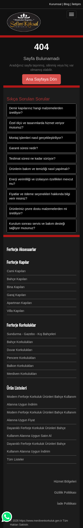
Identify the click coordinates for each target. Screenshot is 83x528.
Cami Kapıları (16, 271)
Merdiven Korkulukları (22, 373)
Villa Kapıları (15, 311)
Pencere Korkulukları (21, 358)
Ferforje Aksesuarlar (21, 249)
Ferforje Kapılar (18, 262)
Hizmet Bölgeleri (65, 481)
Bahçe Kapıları (17, 279)
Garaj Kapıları (16, 295)
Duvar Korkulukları (19, 350)
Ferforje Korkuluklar (21, 325)
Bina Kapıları (16, 287)
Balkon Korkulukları (20, 366)
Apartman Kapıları (19, 303)
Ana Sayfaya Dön (41, 79)
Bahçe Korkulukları (20, 342)
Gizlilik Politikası (65, 492)
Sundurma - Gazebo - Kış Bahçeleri (31, 334)
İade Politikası (66, 503)
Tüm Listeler (15, 459)
